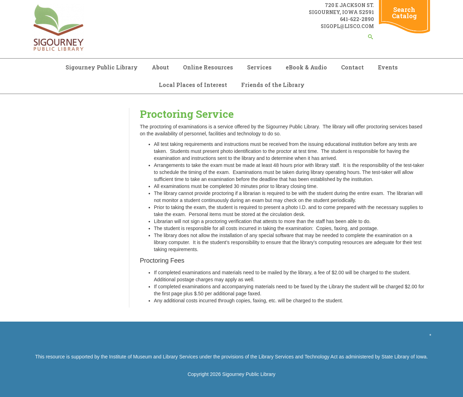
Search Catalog (404, 12)
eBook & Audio (306, 67)
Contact (352, 67)
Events (388, 67)
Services (259, 67)
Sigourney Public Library (102, 67)
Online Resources (208, 67)
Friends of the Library (273, 84)
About (160, 67)
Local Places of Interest (193, 84)
